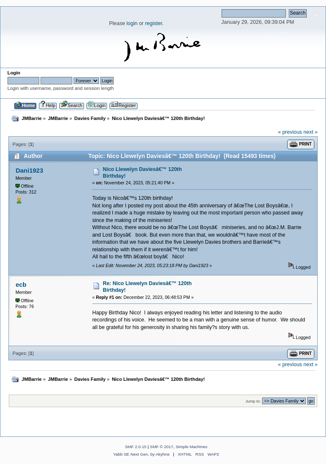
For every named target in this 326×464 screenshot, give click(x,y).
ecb (20, 284)
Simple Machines (191, 446)
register (153, 23)
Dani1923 (29, 170)
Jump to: (253, 401)
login (132, 23)
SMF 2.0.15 (136, 446)
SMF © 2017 (161, 446)
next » (310, 132)
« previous (290, 132)
